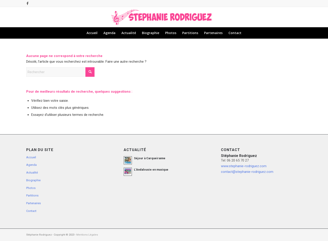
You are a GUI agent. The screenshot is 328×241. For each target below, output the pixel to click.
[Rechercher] (60, 72)
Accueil (31, 157)
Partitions (32, 195)
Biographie (33, 180)
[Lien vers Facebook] (27, 3)
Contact (31, 211)
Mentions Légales (87, 234)
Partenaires (33, 203)
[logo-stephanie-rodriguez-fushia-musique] (164, 17)
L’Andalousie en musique (151, 169)
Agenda (31, 164)
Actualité (32, 172)
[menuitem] (92, 33)
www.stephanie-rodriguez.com (243, 166)
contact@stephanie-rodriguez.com (247, 172)
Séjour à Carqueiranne (149, 158)
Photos (31, 188)
